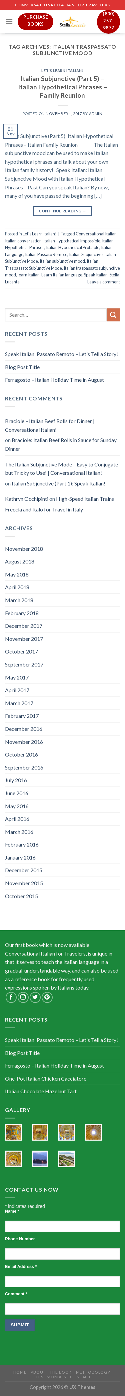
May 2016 (17, 806)
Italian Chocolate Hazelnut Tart (41, 1091)
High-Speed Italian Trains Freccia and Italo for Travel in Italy (59, 503)
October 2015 (21, 896)
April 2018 (17, 587)
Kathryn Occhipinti (26, 498)
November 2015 (24, 883)
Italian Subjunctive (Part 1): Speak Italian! (58, 483)
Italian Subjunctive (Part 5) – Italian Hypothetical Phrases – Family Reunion (62, 87)
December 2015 (23, 870)
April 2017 (17, 690)
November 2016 (24, 742)
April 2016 (17, 819)
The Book (61, 1372)
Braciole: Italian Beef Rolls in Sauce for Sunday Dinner (61, 444)
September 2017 (24, 664)
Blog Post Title (22, 367)
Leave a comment (103, 281)
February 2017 (22, 716)
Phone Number (20, 1239)
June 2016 (16, 793)
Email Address (21, 1266)
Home (19, 1372)
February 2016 (22, 844)
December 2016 (23, 729)
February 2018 (22, 613)
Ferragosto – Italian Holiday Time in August (54, 379)
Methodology (93, 1372)
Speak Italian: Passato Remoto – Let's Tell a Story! (61, 354)
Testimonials (51, 1376)
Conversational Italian (96, 233)
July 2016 (16, 780)
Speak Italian (96, 274)
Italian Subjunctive (86, 254)
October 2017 (21, 651)
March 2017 (19, 703)
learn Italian (29, 274)
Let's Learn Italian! (62, 70)
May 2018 (17, 574)
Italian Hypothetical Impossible (71, 240)
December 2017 (23, 625)
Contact (80, 1376)
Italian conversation (23, 240)
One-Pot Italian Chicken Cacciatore (45, 1078)
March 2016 (19, 832)
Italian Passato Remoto (46, 254)
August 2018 (19, 561)
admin (96, 113)
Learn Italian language (61, 274)
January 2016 (20, 857)
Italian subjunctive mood (62, 261)
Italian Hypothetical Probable (72, 247)
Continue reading (63, 211)
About (38, 1372)
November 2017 (24, 638)
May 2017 (17, 677)
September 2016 (24, 767)
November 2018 (24, 548)
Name (12, 1211)
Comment (16, 1294)
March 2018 (19, 600)
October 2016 (21, 754)
